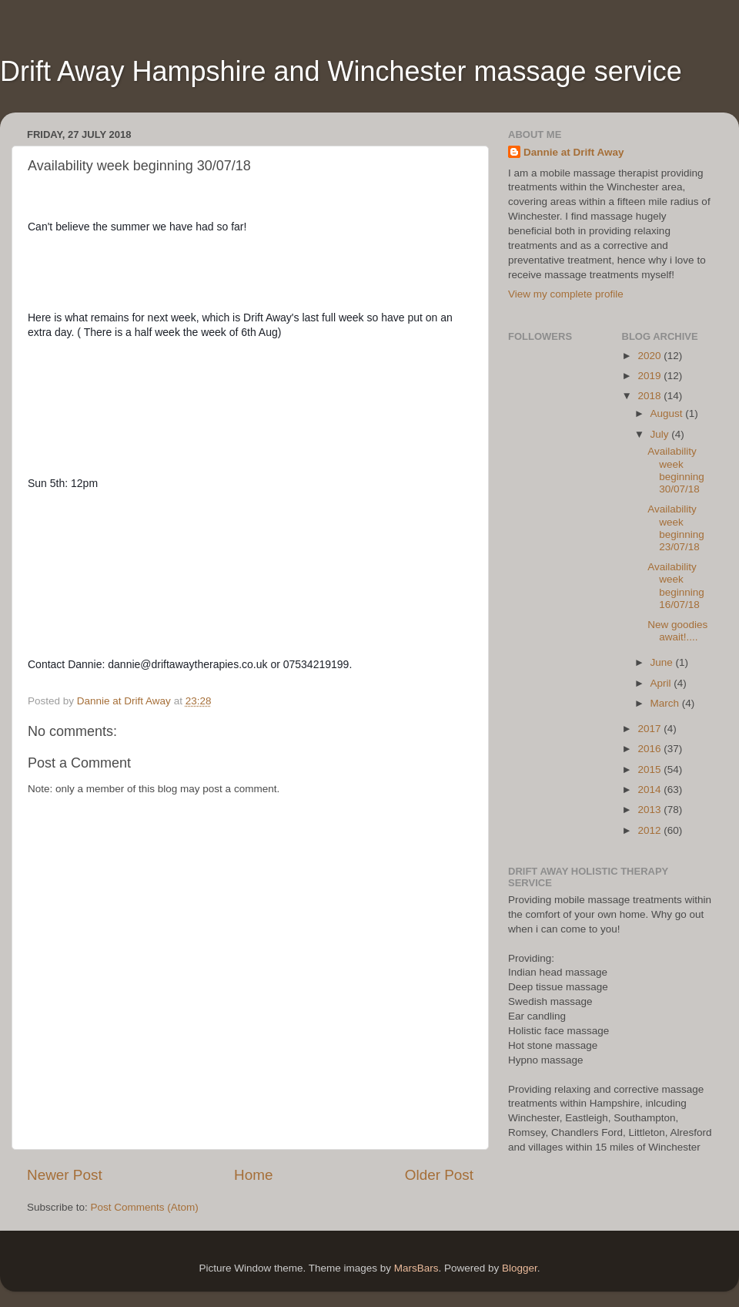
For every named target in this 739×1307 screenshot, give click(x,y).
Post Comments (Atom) (145, 1207)
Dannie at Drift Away (573, 152)
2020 (650, 355)
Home (253, 1175)
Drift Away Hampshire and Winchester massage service (341, 71)
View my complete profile (566, 294)
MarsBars (416, 1268)
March (666, 703)
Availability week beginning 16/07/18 (675, 585)
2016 (650, 748)
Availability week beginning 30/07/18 (675, 470)
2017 (650, 728)
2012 (650, 830)
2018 (650, 396)
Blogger (519, 1268)
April (662, 683)
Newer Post (64, 1175)
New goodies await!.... (677, 631)
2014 (650, 789)
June (663, 662)
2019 (650, 375)
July (661, 434)
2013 (650, 809)
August (668, 413)
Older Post (439, 1175)
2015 (650, 769)
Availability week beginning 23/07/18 (675, 528)
